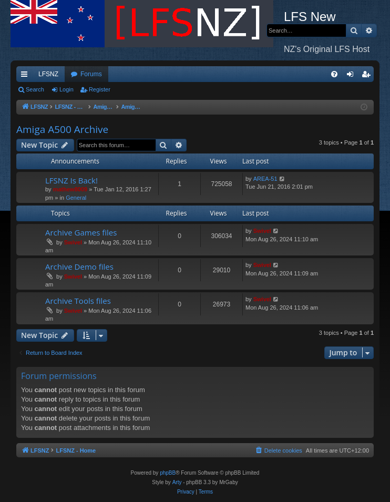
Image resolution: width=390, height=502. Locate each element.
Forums (91, 74)
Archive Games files (81, 232)
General (76, 197)
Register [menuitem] (368, 76)
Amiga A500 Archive (62, 129)
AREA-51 (265, 179)
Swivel (73, 242)
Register (99, 89)
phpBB (168, 473)
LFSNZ (48, 74)
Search (35, 89)
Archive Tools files (78, 300)
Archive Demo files (79, 266)
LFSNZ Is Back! (71, 180)
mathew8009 (70, 189)
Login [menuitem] (352, 76)
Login (66, 89)
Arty (177, 482)
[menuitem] (334, 74)
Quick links (26, 76)
